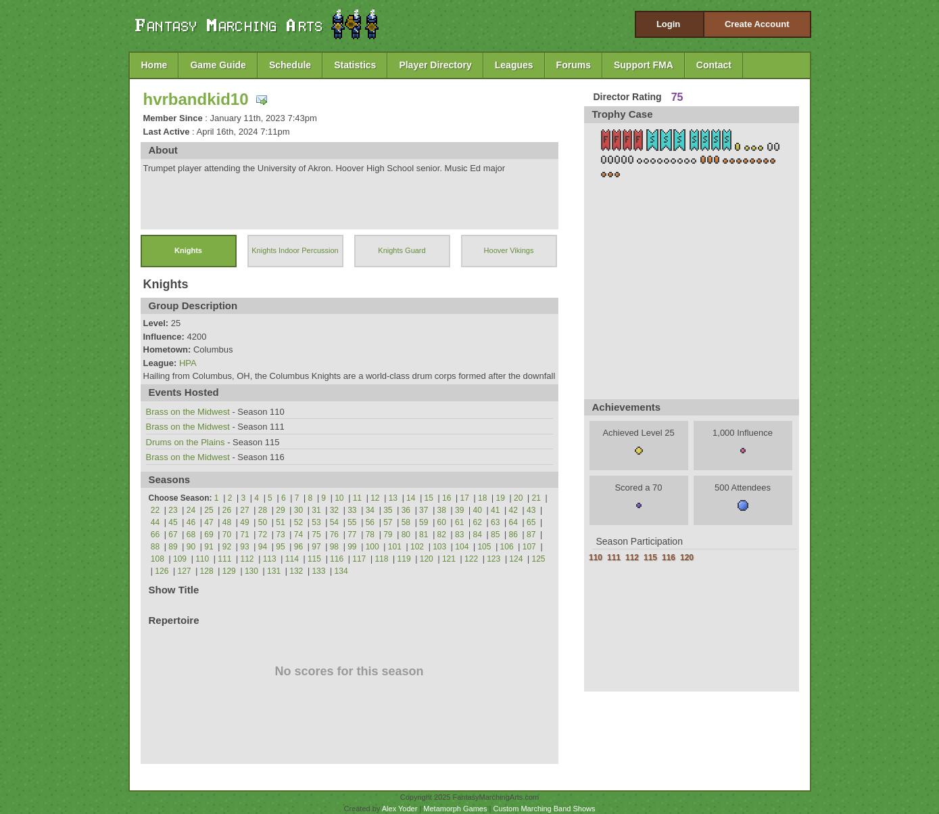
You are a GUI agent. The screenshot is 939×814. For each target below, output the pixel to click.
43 (531, 510)
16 (446, 498)
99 (351, 546)
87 (531, 534)
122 (471, 559)
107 (529, 546)
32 (334, 510)
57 (387, 522)
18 (482, 498)
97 (316, 546)
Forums (573, 65)
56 (370, 522)
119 (404, 559)
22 (155, 510)
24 (191, 510)
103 (439, 546)
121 (449, 559)
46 (191, 522)
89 (172, 546)
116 (336, 559)
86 (513, 534)
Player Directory (435, 65)
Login (668, 24)
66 (155, 534)
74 (298, 534)
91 (208, 546)
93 (244, 546)
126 (161, 571)
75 (316, 534)
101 (395, 546)
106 (507, 546)
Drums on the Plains (185, 442)
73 (280, 534)
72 (262, 534)
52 (298, 522)
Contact (713, 65)
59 (423, 522)
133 (318, 571)
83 (459, 534)
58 (406, 522)
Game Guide (217, 65)
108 (157, 559)
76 (334, 534)
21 (536, 498)
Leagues (514, 65)
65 (531, 522)
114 (292, 559)
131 (274, 571)
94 (262, 546)
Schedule (290, 65)
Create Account (757, 24)
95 (280, 546)
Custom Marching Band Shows (544, 809)
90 (191, 546)
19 (500, 498)
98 (334, 546)
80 (406, 534)
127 (184, 571)
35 (387, 510)
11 (357, 498)
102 (417, 546)
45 (172, 522)
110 (202, 559)
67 (172, 534)
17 (464, 498)
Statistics (355, 65)
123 (493, 559)
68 (191, 534)
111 (224, 559)
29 (280, 510)
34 (370, 510)
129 (229, 571)
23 (172, 510)
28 (262, 510)
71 (244, 534)
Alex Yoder (400, 809)
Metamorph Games (455, 809)
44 (155, 522)
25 (208, 510)
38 (441, 510)
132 (296, 571)
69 (208, 534)
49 (244, 522)
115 (314, 559)
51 (280, 522)
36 (406, 510)
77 (351, 534)
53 (316, 522)
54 (334, 522)
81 (423, 534)
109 (180, 559)
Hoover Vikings (509, 250)
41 (495, 510)
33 (351, 510)
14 (410, 498)
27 (244, 510)
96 (298, 546)
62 (477, 522)
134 (341, 571)
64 (513, 522)
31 (316, 510)
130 (251, 571)
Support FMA (643, 65)
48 (226, 522)
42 (513, 510)
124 (516, 559)
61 (459, 522)
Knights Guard (401, 250)
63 (495, 522)
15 (429, 498)
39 (459, 510)
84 (477, 534)
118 (381, 559)
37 (423, 510)
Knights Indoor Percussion (294, 250)
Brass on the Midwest (188, 412)
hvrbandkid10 (196, 99)
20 (518, 498)
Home (154, 65)
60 (441, 522)
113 (269, 559)
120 (426, 559)
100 (372, 546)
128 (207, 571)
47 (208, 522)
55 (351, 522)
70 (226, 534)
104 (461, 546)
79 (387, 534)
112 (247, 559)
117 (359, 559)
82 (441, 534)
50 (262, 522)
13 (393, 498)
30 (298, 510)
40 (477, 510)
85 (495, 534)
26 (226, 510)
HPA (188, 363)
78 (370, 534)
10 (339, 498)
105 (484, 546)
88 (155, 546)
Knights (188, 250)
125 (539, 559)
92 (226, 546)
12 (374, 498)
